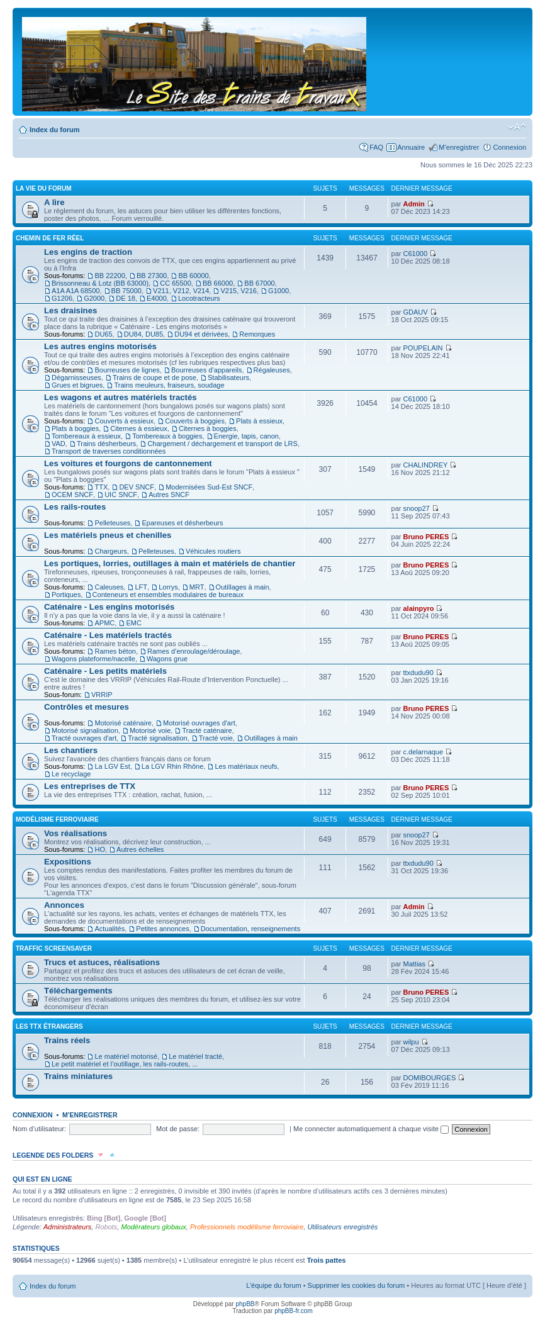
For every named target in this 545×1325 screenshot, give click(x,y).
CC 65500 (175, 283)
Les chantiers (71, 750)
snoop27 (416, 508)
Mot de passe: (177, 1128)
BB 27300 (152, 275)
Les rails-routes (75, 507)
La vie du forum (44, 188)
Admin (414, 204)
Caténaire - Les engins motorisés (109, 607)
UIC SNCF (120, 494)
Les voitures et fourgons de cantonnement (128, 463)
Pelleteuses (112, 523)
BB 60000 (193, 275)
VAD (58, 443)
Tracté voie (216, 738)
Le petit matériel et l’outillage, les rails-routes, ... (125, 1064)
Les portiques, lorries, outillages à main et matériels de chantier (169, 563)
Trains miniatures (78, 1076)
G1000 (278, 290)
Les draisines (70, 310)
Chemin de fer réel (50, 238)
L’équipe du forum (273, 1285)
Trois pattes (326, 1260)
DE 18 (125, 298)
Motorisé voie (150, 730)
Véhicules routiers (213, 551)
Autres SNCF (169, 494)
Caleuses (108, 587)
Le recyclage (71, 774)
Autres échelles (140, 849)
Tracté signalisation (157, 738)
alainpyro (418, 608)
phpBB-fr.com (293, 1310)
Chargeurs (110, 551)
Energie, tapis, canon (246, 436)
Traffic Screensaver (54, 948)
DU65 (103, 334)
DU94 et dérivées (201, 334)
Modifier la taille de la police (517, 127)
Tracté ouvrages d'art (84, 738)
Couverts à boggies (195, 421)
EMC (133, 623)
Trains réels (67, 1040)
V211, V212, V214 (181, 290)
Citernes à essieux (138, 428)
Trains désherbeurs (106, 443)
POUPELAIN (423, 348)
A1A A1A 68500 (75, 290)
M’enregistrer (459, 147)
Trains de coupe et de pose (154, 377)
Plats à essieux (259, 421)
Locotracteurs (199, 298)
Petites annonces (162, 928)
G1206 (62, 298)
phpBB (244, 1303)
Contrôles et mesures (86, 707)
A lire (54, 202)
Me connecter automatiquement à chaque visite (371, 1128)
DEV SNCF (136, 487)
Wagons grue (167, 658)
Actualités (109, 928)
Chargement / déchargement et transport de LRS (222, 443)
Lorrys (168, 587)
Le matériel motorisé (125, 1056)
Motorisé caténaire (123, 723)
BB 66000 (218, 283)
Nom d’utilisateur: (39, 1128)
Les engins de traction (88, 252)
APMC (104, 623)
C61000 (415, 253)
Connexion (509, 147)
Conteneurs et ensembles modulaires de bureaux (168, 594)
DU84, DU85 (143, 334)
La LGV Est (112, 766)
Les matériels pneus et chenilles (107, 535)
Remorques (257, 334)
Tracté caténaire (207, 730)
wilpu (411, 1042)
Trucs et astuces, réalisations (102, 962)
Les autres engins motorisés (100, 346)
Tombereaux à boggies (167, 436)
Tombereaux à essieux (86, 436)
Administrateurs (67, 1227)
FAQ (376, 147)
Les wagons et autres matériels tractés (120, 397)
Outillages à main (242, 587)
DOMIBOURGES (429, 1078)
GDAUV (415, 312)
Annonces (64, 905)
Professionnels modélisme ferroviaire (246, 1227)
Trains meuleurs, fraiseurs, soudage (169, 385)
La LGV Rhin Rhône (172, 766)
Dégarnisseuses (76, 377)
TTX (101, 487)
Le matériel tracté (195, 1056)
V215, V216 (238, 290)
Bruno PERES (426, 536)
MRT (197, 587)
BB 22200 (109, 275)
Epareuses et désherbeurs (182, 523)
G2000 (94, 298)
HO (99, 849)
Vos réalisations (75, 833)
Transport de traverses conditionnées (109, 451)
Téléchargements (78, 990)
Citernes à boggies (208, 428)
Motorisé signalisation (85, 730)
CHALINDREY (425, 465)
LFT (141, 587)
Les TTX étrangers (49, 1026)
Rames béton (114, 651)
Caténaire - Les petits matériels (105, 671)
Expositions (67, 861)
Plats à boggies (75, 428)
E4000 (157, 298)
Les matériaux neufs (246, 766)
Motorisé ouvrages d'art (199, 723)
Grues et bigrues (77, 385)
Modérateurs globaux (153, 1227)
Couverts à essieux (124, 421)
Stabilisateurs (228, 377)
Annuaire (411, 147)
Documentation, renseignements (250, 928)
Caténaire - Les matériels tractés (108, 635)
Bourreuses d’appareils (206, 370)
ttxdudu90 (418, 672)
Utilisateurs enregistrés (342, 1227)
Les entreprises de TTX (89, 786)
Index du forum (54, 129)
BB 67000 (259, 283)
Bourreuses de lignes (126, 370)
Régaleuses (272, 370)
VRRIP (102, 694)
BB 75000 (126, 290)
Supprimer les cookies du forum (356, 1285)
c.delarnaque (423, 752)
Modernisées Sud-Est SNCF (209, 487)
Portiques (66, 594)
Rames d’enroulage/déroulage (193, 651)
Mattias (414, 964)
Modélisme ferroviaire (57, 819)
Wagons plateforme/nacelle (93, 658)
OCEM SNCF (72, 494)
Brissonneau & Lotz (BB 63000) (100, 283)
